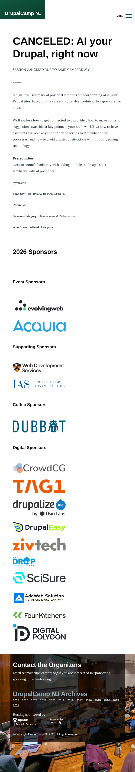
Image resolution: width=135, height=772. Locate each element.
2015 (98, 700)
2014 (107, 700)
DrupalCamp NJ (23, 13)
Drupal (53, 722)
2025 (16, 700)
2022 (43, 700)
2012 (16, 705)
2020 (52, 700)
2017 (79, 700)
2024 (25, 700)
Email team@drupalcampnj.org (35, 673)
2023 (34, 700)
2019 (61, 700)
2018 (70, 700)
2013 (116, 700)
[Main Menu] (123, 16)
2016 (88, 700)
